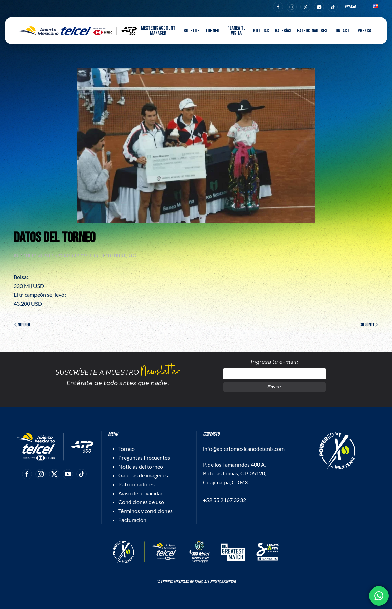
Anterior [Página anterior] (22, 324)
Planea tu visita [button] (236, 31)
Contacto (342, 31)
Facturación (132, 519)
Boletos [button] (192, 31)
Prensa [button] (364, 31)
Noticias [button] (261, 31)
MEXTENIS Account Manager (158, 31)
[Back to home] (78, 31)
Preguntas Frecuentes (144, 457)
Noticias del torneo (140, 466)
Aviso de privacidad (141, 493)
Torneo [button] (212, 31)
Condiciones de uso (141, 502)
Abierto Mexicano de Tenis (65, 256)
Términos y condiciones (145, 511)
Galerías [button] (283, 31)
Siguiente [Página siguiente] (369, 324)
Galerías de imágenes (143, 475)
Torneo (126, 448)
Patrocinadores (312, 31)
